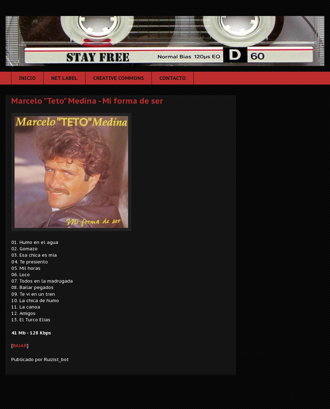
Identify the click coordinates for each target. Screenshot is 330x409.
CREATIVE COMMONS (118, 78)
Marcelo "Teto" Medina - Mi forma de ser (87, 101)
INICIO (27, 78)
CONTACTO (172, 78)
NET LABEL (64, 78)
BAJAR (20, 346)
